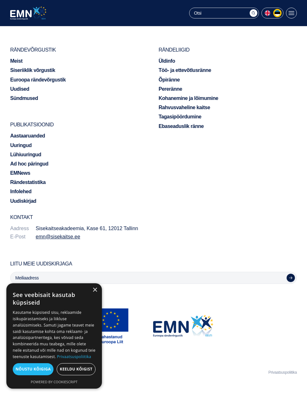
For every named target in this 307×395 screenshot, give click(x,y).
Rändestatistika (28, 182)
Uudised (19, 89)
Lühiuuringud (25, 154)
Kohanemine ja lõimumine (188, 98)
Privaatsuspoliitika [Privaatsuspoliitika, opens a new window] (74, 356)
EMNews (20, 173)
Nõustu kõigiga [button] (33, 369)
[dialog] (54, 336)
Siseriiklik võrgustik (32, 70)
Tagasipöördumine (180, 116)
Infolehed (21, 191)
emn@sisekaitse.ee (58, 236)
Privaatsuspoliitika (282, 372)
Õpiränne (169, 79)
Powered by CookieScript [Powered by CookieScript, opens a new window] (54, 381)
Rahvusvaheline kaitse (184, 107)
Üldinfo (167, 61)
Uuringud (21, 145)
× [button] (94, 290)
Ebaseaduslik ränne (181, 126)
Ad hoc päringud (29, 163)
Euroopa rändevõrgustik (38, 79)
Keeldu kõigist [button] (76, 369)
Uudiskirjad (23, 201)
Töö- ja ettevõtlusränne (185, 70)
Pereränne (170, 89)
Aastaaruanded (27, 135)
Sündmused (24, 98)
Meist (16, 61)
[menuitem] (267, 13)
